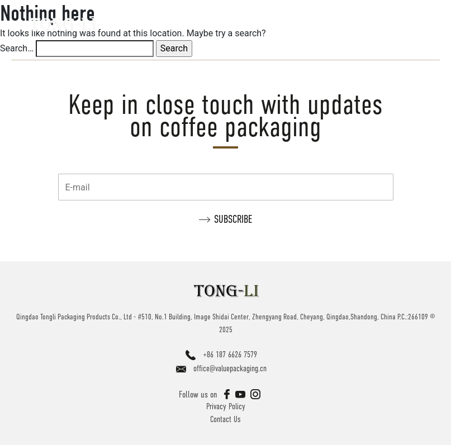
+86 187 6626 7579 (230, 354)
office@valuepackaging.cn (230, 368)
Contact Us (225, 419)
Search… (17, 48)
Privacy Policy (225, 406)
